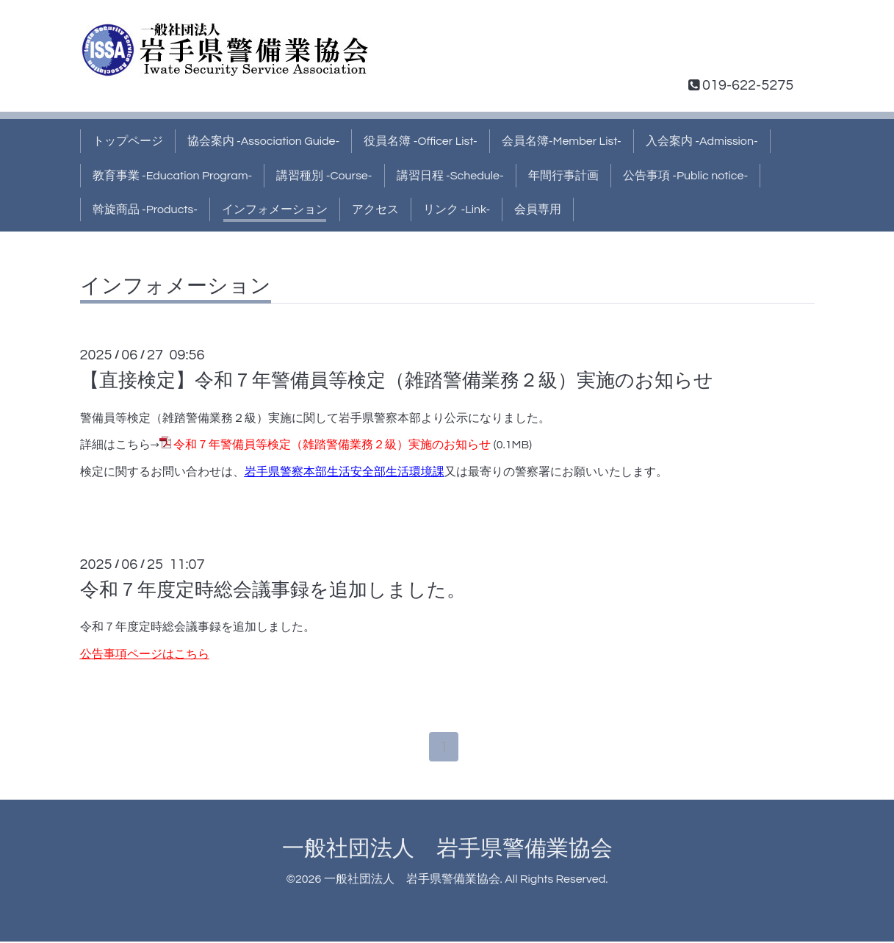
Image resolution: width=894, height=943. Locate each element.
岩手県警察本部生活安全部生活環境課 (344, 472)
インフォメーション (275, 209)
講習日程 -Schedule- (450, 176)
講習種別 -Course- (324, 176)
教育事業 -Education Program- (173, 176)
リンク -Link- (456, 209)
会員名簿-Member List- (561, 141)
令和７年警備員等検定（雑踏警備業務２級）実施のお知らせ (332, 445)
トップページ (128, 141)
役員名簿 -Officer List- (420, 141)
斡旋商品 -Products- (145, 209)
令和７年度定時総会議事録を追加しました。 (273, 590)
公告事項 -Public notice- (685, 176)
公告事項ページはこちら (144, 654)
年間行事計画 (563, 176)
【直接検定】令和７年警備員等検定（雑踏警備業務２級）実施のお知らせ (396, 380)
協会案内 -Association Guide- (263, 141)
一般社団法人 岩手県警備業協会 (447, 850)
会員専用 (537, 209)
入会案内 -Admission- (702, 141)
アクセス (375, 209)
